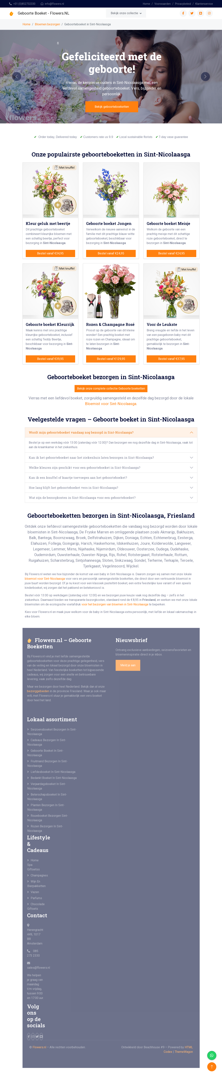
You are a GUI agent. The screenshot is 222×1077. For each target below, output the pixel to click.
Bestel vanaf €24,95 (111, 253)
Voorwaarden (162, 3)
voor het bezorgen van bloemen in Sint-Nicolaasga (115, 604)
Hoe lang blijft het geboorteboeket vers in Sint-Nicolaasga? (73, 488)
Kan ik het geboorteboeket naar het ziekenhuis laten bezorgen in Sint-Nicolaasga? (91, 457)
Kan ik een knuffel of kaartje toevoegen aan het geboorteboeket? (78, 478)
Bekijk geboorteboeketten (112, 106)
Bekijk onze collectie (124, 13)
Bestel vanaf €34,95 (50, 253)
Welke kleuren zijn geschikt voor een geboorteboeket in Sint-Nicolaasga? (84, 468)
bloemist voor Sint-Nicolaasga (45, 578)
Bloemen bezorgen (47, 24)
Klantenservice (204, 3)
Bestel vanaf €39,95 (50, 359)
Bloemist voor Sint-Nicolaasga (110, 403)
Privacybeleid (183, 3)
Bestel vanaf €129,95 (111, 359)
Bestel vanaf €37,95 (171, 359)
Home (146, 3)
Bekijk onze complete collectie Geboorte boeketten (111, 388)
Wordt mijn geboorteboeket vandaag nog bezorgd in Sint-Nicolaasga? (81, 432)
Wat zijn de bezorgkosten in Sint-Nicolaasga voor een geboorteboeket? (82, 498)
